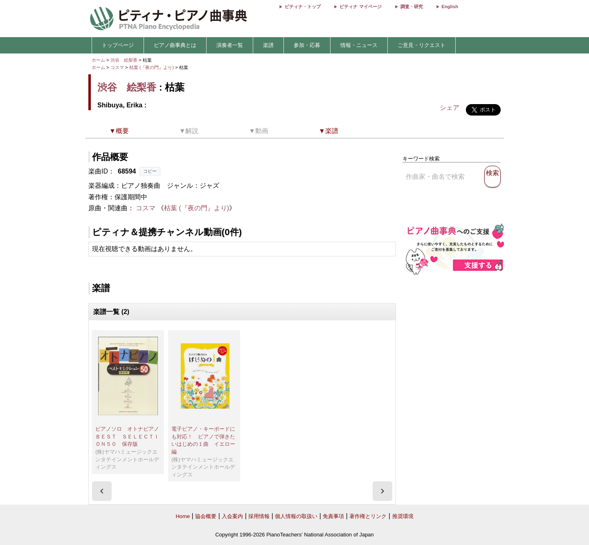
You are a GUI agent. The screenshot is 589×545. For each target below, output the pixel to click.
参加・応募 (307, 45)
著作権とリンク (368, 516)
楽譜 (268, 45)
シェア (449, 107)
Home (182, 516)
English (450, 6)
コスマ (117, 67)
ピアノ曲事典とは (175, 45)
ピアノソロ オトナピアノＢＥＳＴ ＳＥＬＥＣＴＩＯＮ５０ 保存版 (127, 436)
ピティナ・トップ (303, 6)
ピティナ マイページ (360, 6)
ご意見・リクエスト (421, 45)
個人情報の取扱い (296, 516)
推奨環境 (403, 516)
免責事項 (333, 516)
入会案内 (232, 516)
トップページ (118, 45)
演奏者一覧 (229, 45)
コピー (150, 171)
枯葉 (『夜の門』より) (152, 67)
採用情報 (259, 516)
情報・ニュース (359, 45)
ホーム (98, 60)
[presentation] (102, 491)
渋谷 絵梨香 (123, 60)
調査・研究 (411, 6)
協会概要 (205, 516)
